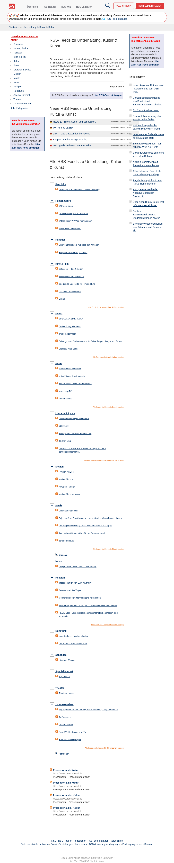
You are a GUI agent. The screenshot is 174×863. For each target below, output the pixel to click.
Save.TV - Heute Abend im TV (72, 732)
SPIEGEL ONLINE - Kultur (71, 319)
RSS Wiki (66, 6)
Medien (17, 73)
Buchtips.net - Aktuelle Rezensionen (75, 433)
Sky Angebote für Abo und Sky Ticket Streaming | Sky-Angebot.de (88, 710)
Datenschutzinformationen (35, 844)
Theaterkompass (66, 693)
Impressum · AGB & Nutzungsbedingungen (97, 844)
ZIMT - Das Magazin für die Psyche (71, 133)
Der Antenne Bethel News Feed (73, 643)
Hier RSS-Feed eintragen (107, 95)
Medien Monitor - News (69, 494)
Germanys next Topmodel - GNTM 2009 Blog (79, 189)
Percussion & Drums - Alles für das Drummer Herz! (82, 533)
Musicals (63, 555)
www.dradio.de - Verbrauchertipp (73, 636)
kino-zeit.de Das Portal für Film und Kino (77, 284)
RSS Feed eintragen (149, 6)
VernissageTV (65, 391)
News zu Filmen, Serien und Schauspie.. (74, 121)
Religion (17, 86)
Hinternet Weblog (67, 660)
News (16, 82)
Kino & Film (19, 57)
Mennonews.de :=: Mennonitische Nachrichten (80, 598)
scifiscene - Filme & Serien (71, 269)
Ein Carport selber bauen (146, 110)
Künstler (17, 52)
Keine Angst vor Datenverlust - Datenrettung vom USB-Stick (148, 88)
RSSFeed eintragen (98, 840)
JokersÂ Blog (65, 441)
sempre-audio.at (66, 541)
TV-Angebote (65, 717)
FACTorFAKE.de (66, 472)
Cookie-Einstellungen (62, 844)
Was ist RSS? (123, 6)
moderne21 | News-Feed (70, 228)
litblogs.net (63, 426)
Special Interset (21, 95)
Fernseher (64, 754)
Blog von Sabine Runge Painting (70, 139)
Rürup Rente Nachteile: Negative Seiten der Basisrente (145, 193)
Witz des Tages (66, 206)
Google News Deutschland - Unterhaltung (77, 566)
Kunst (16, 65)
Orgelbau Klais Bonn (68, 349)
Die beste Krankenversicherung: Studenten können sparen (146, 214)
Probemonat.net (66, 724)
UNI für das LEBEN (63, 127)
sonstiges (60, 655)
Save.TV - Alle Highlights (70, 739)
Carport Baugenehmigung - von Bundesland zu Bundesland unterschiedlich (147, 101)
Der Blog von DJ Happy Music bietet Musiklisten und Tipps (85, 526)
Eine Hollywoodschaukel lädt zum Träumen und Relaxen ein (148, 227)
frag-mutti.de (64, 676)
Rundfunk (18, 90)
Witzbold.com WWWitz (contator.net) (75, 221)
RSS (53, 840)
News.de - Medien (67, 487)
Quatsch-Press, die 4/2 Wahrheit (73, 213)
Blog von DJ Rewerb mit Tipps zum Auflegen (79, 245)
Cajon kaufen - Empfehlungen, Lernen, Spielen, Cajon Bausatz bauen (90, 518)
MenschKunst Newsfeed (70, 369)
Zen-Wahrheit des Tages (70, 590)
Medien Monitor (66, 479)
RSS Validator (84, 6)
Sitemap (148, 844)
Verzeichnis (116, 840)
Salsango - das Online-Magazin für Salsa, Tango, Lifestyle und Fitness (90, 341)
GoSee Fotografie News (70, 326)
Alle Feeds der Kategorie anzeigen (106, 307)
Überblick (32, 6)
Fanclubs (18, 44)
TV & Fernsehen (22, 103)
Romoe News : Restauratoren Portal (75, 383)
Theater (17, 99)
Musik (16, 78)
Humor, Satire (20, 48)
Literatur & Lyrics (22, 69)
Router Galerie (65, 399)
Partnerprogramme (132, 844)
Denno (62, 299)
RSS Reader (49, 6)
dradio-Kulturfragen (67, 334)
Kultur (16, 61)
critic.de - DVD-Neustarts (70, 291)
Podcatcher (80, 840)
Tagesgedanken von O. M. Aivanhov (75, 583)
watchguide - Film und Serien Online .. (73, 145)
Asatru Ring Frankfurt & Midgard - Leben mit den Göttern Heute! (88, 605)
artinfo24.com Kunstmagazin (72, 376)
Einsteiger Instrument (68, 511)
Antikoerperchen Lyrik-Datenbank (74, 418)
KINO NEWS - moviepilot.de (71, 276)
